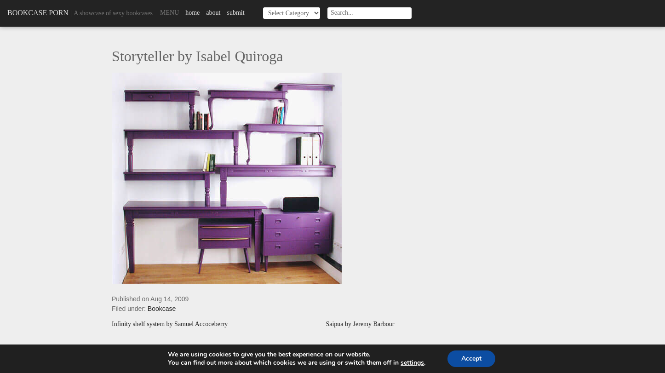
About (213, 12)
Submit (235, 12)
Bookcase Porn (38, 13)
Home (192, 12)
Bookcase (162, 308)
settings (412, 363)
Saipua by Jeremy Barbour (360, 324)
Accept (471, 358)
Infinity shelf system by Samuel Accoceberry (170, 324)
